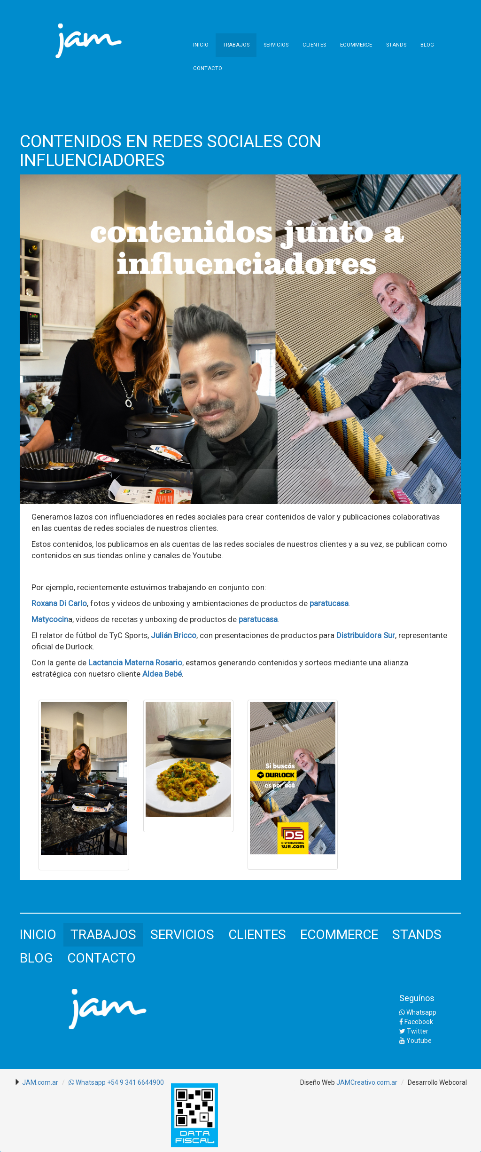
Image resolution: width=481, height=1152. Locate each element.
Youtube (415, 1040)
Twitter (413, 1031)
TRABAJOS (236, 45)
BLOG (427, 45)
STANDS (396, 45)
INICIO (201, 45)
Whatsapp (417, 1012)
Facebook (416, 1022)
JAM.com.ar (40, 1082)
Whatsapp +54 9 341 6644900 (116, 1082)
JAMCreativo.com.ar (366, 1082)
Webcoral (453, 1082)
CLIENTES (314, 45)
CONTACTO (207, 68)
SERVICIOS (276, 45)
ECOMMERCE (356, 45)
